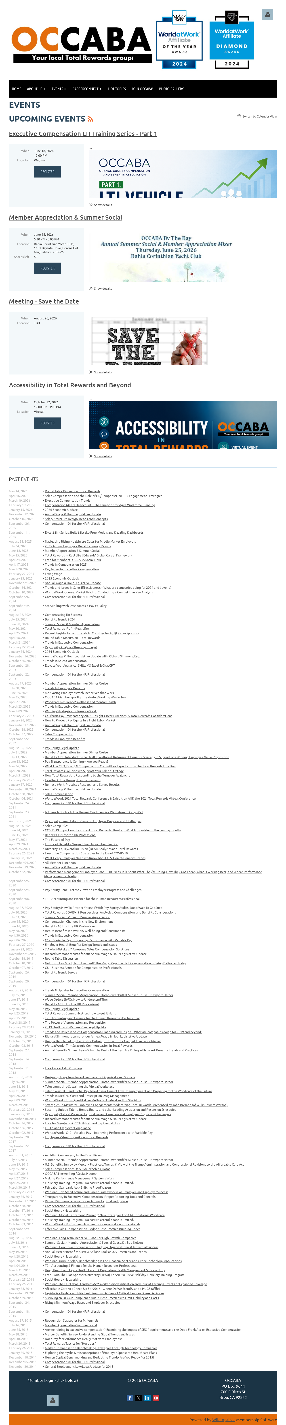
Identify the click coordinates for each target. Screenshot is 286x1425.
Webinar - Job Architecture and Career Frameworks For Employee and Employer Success (106, 1192)
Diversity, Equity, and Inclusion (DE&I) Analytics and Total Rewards (91, 849)
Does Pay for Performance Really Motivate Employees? (83, 1339)
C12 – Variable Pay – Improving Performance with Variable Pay (88, 940)
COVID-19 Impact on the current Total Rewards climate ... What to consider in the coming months (113, 830)
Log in (267, 14)
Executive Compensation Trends (67, 500)
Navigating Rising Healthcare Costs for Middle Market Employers (90, 541)
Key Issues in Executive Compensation (72, 569)
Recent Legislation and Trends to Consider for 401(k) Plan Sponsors (92, 633)
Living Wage (53, 573)
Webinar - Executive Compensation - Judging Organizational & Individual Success (101, 1247)
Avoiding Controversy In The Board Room (74, 1155)
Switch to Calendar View (260, 116)
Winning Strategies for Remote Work (71, 711)
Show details (103, 205)
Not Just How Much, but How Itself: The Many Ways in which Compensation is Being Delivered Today (115, 963)
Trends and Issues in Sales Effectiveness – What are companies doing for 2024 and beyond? (108, 587)
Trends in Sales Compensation (66, 661)
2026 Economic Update (61, 509)
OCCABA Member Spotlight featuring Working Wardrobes (85, 697)
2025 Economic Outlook (62, 578)
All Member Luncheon (60, 862)
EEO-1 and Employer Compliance (68, 1128)
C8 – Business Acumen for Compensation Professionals (83, 967)
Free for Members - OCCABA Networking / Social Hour (82, 1123)
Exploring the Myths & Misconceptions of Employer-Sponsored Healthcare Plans (101, 1352)
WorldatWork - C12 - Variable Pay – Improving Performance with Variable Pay (99, 1132)
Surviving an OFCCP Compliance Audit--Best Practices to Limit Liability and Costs (102, 1298)
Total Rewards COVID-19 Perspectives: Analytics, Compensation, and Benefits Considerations (110, 912)
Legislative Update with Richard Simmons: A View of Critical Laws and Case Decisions (104, 1293)
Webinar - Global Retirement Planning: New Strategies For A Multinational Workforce (105, 1215)
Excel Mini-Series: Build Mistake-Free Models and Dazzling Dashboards (94, 532)
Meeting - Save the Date (44, 301)
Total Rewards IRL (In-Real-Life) (67, 628)
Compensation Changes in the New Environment (79, 921)
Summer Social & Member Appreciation (72, 624)
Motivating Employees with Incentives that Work (79, 693)
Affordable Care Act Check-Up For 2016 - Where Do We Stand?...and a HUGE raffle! (102, 1288)
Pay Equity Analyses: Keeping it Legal (71, 647)
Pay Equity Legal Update (62, 748)
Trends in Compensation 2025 (66, 564)
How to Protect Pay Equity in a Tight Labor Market (80, 720)
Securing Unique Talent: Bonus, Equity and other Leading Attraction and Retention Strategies (110, 1109)
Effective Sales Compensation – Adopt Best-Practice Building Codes (92, 1229)
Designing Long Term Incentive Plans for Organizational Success (90, 1077)
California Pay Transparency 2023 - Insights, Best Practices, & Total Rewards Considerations (108, 716)
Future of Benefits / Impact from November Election (81, 844)
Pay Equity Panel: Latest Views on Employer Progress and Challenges (93, 821)
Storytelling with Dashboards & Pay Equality (76, 605)
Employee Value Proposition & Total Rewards (76, 1137)
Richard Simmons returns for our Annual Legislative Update (86, 1201)
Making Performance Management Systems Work (79, 1178)
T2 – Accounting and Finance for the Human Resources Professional (92, 899)
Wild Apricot (223, 1419)
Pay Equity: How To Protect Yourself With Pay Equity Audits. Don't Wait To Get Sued (103, 907)
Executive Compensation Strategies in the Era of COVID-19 (86, 853)
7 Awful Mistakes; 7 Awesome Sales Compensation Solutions (87, 949)
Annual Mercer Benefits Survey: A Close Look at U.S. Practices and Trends (96, 1252)
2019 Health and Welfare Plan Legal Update (75, 1027)
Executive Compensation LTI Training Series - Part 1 (83, 133)
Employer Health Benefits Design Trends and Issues (81, 944)
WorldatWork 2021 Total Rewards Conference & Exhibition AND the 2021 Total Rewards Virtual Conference (120, 798)
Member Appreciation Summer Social (71, 1325)
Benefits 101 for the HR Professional (70, 835)
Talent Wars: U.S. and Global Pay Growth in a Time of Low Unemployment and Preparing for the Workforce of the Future (128, 1091)
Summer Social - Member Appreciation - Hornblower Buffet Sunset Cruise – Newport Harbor (109, 995)
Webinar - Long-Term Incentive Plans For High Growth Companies (90, 1238)
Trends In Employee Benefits (65, 688)
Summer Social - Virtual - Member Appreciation (77, 917)
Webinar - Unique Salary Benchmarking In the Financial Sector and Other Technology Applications (113, 1261)
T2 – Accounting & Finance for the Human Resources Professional (91, 1265)
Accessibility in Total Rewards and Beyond (70, 385)
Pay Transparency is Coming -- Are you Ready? (76, 761)
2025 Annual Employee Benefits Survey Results (78, 546)
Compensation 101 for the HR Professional (75, 523)
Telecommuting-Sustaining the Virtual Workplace (79, 1086)
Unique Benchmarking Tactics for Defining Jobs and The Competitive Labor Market (103, 1041)
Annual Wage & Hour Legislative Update (73, 514)
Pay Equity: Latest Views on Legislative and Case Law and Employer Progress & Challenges (108, 1114)
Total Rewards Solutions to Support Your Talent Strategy (84, 771)
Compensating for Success (63, 614)
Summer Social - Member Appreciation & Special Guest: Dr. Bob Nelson (94, 1242)
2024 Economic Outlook (62, 651)
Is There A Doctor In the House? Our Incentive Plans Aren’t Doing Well (94, 812)
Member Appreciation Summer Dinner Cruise (76, 683)
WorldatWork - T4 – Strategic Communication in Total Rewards (88, 1045)
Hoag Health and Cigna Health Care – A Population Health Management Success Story (105, 1270)
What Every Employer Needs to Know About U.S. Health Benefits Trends (95, 858)
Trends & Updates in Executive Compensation (77, 990)
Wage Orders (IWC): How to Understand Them (77, 999)
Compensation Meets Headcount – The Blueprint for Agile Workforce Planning (100, 505)
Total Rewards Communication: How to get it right (80, 1013)
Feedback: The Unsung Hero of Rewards (73, 780)
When (25, 151)
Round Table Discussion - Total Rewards (72, 491)
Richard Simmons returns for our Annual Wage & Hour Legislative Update (96, 954)
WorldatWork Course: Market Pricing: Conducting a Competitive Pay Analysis (99, 592)
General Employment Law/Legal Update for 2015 (79, 1366)
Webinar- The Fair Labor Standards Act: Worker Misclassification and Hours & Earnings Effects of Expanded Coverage (126, 1284)
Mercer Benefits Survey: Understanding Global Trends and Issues (90, 1334)
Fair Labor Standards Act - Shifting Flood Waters (78, 1187)
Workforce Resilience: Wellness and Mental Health (80, 702)
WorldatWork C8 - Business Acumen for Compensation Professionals (92, 1224)
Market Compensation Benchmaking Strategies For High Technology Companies (101, 1348)
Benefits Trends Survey (61, 972)
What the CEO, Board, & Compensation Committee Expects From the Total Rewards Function (110, 766)
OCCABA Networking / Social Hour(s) (71, 1173)
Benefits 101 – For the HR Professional (72, 1004)
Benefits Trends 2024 (60, 619)
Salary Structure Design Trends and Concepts (76, 519)
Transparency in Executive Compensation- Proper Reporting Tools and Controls (100, 1196)
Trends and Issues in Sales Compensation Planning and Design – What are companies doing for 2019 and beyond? (123, 1032)
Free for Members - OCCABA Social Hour (73, 560)
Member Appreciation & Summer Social (65, 217)
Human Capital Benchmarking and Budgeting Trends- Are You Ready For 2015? (99, 1357)
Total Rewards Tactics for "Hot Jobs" (70, 1343)
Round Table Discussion (61, 958)
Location (23, 160)
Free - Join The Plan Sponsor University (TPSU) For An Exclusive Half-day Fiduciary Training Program (115, 1275)
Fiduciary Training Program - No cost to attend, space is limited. (89, 1183)
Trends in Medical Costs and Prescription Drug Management (87, 1095)
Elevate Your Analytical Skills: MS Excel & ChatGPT (80, 665)
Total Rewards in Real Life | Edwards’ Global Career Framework (88, 555)
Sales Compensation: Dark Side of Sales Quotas (77, 1169)
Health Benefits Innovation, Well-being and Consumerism (85, 931)
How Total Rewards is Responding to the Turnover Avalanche (87, 775)
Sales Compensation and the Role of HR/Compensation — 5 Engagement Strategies (103, 496)
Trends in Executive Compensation (69, 642)
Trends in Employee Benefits (65, 739)
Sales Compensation (59, 734)
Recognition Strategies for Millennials (71, 1320)
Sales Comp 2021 (57, 826)
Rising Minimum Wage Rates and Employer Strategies (82, 1302)
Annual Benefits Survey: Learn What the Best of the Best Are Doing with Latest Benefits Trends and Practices (121, 1050)
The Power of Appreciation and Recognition (76, 1022)
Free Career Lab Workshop (63, 1068)
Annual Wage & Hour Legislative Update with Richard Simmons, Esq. (92, 656)
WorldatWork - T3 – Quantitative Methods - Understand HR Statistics (93, 1100)
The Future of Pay (57, 839)
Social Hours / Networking (63, 1210)
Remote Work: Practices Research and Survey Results (82, 784)
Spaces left (21, 257)
